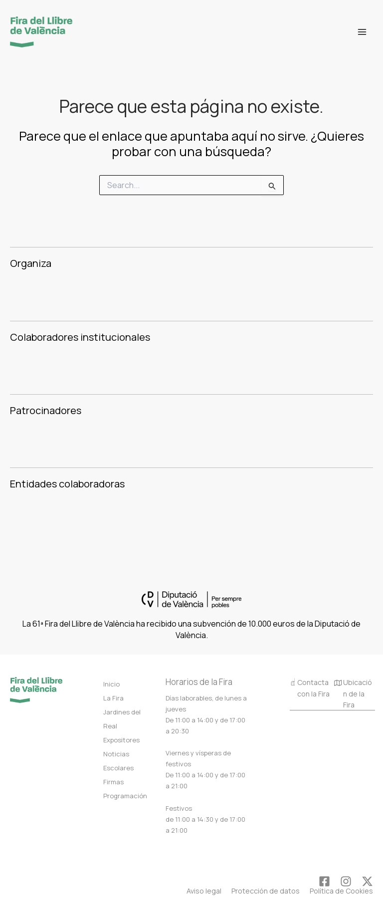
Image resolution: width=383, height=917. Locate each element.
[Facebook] (324, 881)
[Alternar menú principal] (362, 32)
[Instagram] (346, 881)
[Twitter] (367, 881)
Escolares (118, 767)
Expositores (121, 739)
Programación (125, 795)
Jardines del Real (122, 718)
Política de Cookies (341, 891)
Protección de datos (265, 891)
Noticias (116, 753)
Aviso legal (204, 891)
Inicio (111, 684)
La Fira (113, 697)
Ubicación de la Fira (353, 694)
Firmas (113, 781)
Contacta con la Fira (310, 687)
